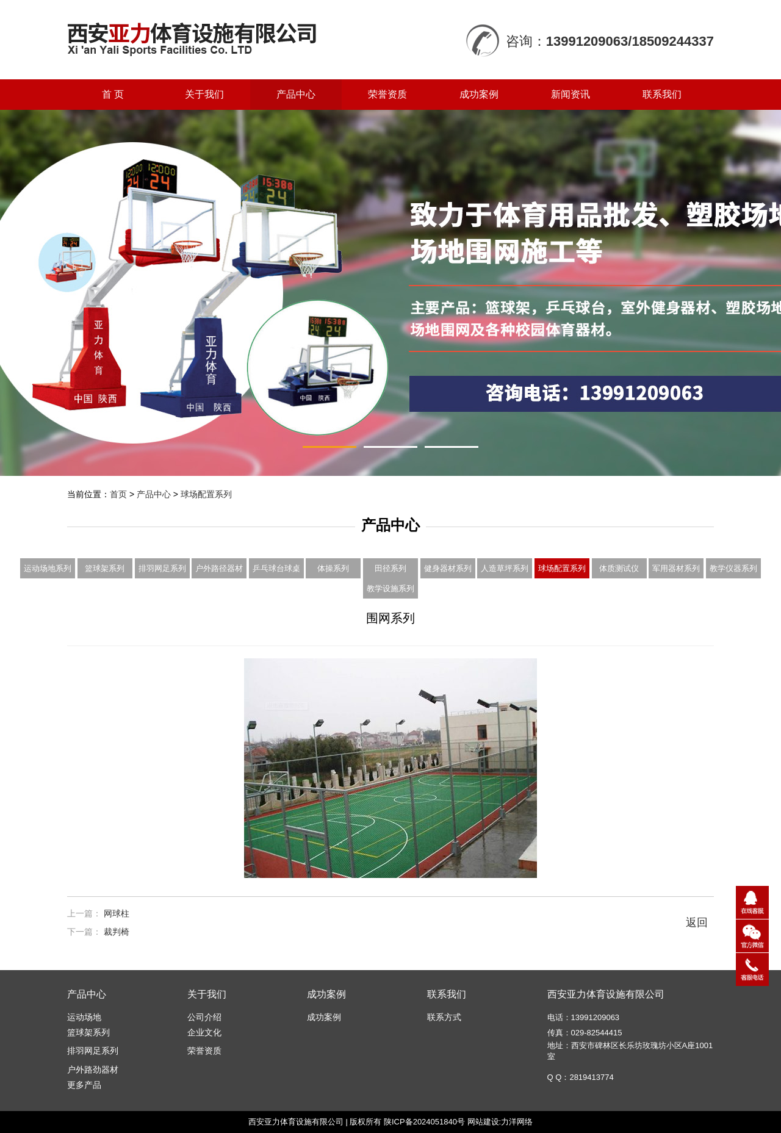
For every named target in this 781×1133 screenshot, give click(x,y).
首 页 (113, 94)
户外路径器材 (219, 568)
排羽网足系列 (162, 568)
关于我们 (204, 94)
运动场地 (84, 1017)
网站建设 (483, 1121)
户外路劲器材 (92, 1069)
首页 (118, 494)
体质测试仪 (619, 568)
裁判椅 (116, 932)
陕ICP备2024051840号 (424, 1121)
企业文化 (204, 1032)
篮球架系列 (104, 568)
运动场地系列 (47, 568)
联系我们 (662, 94)
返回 (697, 922)
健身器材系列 (448, 568)
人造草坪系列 (504, 568)
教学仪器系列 (733, 568)
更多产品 (84, 1085)
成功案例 (478, 94)
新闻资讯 (570, 94)
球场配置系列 (206, 494)
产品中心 (295, 94)
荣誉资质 (387, 94)
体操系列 (333, 568)
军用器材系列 (676, 568)
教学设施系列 (390, 588)
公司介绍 (204, 1017)
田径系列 (390, 568)
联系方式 (444, 1017)
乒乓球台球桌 (276, 568)
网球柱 (116, 913)
